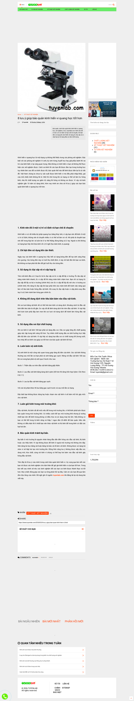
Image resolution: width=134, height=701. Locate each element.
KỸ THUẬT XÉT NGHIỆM (53, 9)
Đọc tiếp (102, 220)
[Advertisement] (67, 27)
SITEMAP (66, 688)
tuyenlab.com (58, 475)
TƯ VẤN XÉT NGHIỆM (37, 9)
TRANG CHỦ (24, 9)
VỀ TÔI (86, 9)
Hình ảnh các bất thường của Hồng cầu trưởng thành (102, 236)
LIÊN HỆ (94, 9)
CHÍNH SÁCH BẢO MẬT (57, 690)
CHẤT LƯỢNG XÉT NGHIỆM (72, 9)
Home (19, 114)
